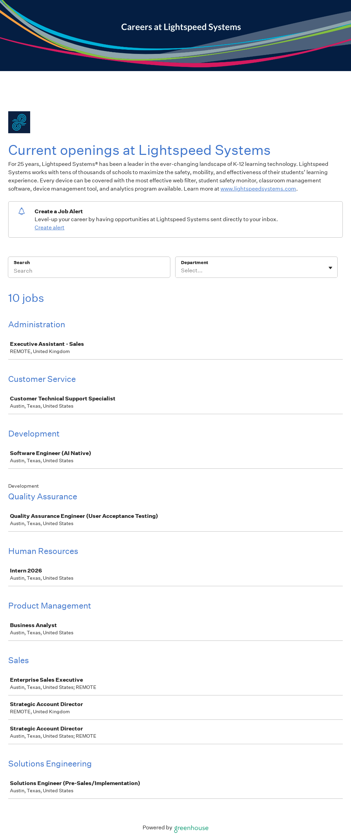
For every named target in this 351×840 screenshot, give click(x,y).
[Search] (89, 271)
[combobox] (181, 270)
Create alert (49, 227)
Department (194, 262)
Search (22, 262)
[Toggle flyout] (330, 268)
